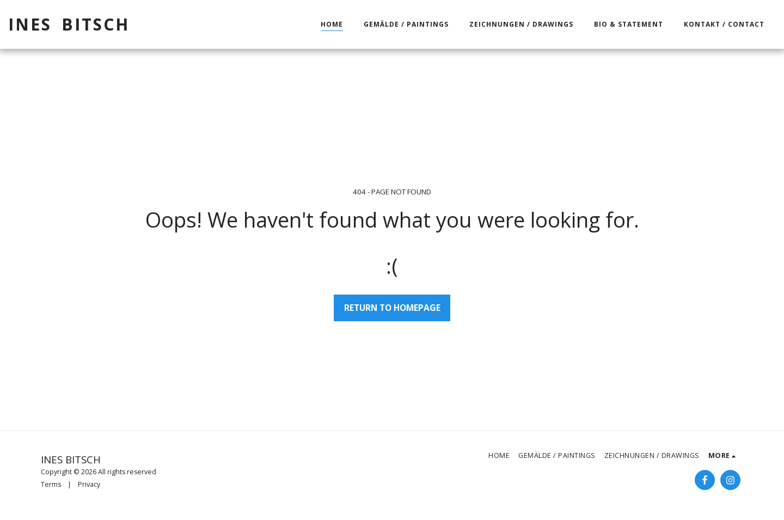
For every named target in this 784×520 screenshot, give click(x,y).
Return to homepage (392, 308)
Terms (51, 484)
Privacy (89, 484)
